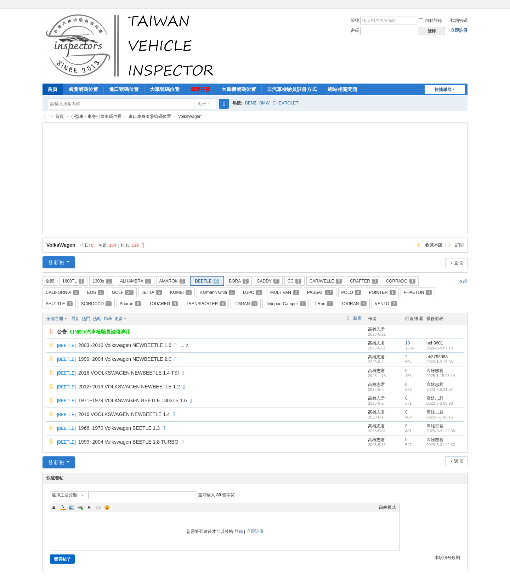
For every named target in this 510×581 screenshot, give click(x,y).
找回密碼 (459, 20)
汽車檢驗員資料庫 (45, 117)
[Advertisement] (143, 177)
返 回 (459, 263)
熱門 (86, 318)
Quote (89, 507)
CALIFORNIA (62, 292)
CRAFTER (364, 281)
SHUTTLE (59, 303)
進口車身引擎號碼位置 (150, 116)
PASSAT (320, 292)
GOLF (123, 292)
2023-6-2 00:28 (439, 403)
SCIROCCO (96, 303)
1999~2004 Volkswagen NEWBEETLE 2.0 (124, 359)
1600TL (73, 281)
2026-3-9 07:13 (439, 348)
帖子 (202, 103)
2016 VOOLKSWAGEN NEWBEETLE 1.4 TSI (128, 373)
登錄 (238, 531)
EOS (95, 292)
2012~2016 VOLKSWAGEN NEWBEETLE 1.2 (129, 386)
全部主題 (54, 318)
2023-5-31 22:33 (440, 445)
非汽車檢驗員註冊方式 (292, 89)
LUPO (252, 292)
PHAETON (418, 292)
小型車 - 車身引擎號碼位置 (96, 116)
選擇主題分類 (64, 494)
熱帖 (97, 318)
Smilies (106, 507)
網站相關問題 (342, 89)
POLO (351, 292)
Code (98, 507)
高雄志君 (376, 329)
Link (80, 507)
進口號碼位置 (124, 89)
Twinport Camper (286, 303)
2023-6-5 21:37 (439, 389)
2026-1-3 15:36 (439, 362)
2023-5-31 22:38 (440, 431)
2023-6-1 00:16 (439, 417)
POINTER (382, 292)
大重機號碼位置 (238, 89)
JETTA (152, 292)
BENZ (250, 103)
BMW (264, 103)
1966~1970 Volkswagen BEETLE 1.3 (119, 428)
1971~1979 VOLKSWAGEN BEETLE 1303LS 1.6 (132, 400)
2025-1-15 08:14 (440, 376)
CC (294, 281)
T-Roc (323, 303)
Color (62, 507)
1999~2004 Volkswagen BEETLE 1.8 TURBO (128, 442)
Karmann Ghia (217, 292)
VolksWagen (60, 245)
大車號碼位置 (165, 89)
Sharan (130, 303)
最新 (75, 318)
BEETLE (207, 281)
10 (407, 343)
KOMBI (180, 292)
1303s (102, 281)
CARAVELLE (326, 281)
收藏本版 (434, 245)
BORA (239, 281)
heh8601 (434, 343)
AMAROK (172, 281)
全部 (50, 281)
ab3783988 (437, 356)
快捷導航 (443, 89)
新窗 (357, 318)
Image (71, 507)
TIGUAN (245, 303)
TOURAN (354, 303)
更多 (118, 318)
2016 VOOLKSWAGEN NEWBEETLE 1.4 (124, 414)
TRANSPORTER (206, 303)
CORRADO (400, 281)
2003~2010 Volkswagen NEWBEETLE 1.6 (124, 345)
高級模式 (387, 507)
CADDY (268, 281)
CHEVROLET (285, 103)
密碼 (355, 30)
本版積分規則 (447, 557)
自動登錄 (430, 20)
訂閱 (459, 245)
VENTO (386, 303)
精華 (108, 318)
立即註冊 (459, 30)
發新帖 (56, 262)
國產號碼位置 (83, 89)
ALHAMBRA (135, 281)
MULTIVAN (284, 292)
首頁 (52, 89)
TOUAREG (163, 303)
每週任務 (200, 89)
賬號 (355, 20)
